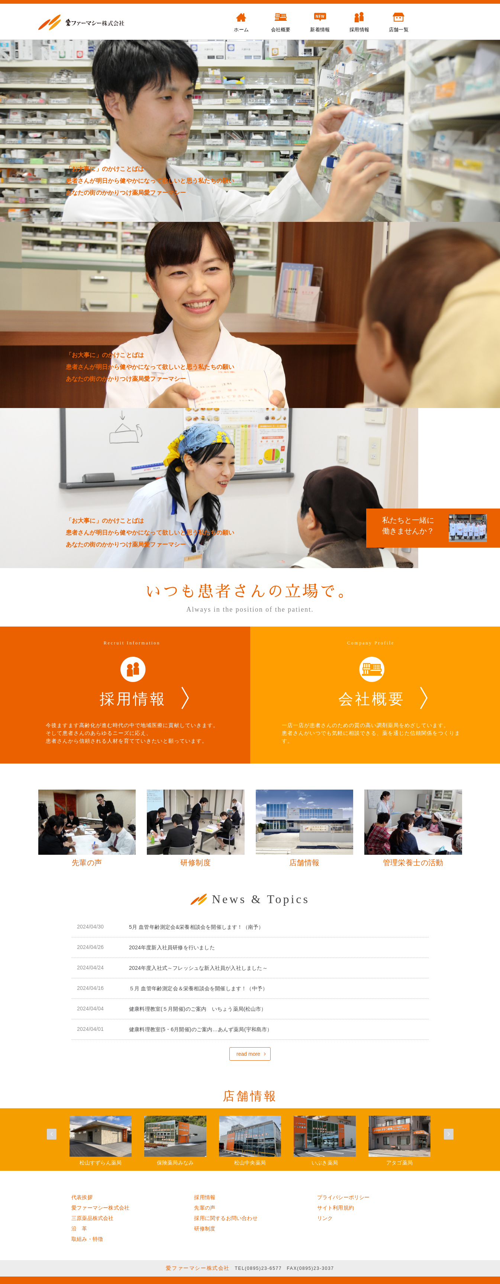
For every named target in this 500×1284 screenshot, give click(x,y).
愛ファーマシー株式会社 (100, 1208)
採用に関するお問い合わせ (225, 1218)
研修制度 (204, 1229)
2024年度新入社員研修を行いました (172, 947)
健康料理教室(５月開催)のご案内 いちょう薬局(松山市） (198, 1009)
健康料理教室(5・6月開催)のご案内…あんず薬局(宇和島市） (200, 1029)
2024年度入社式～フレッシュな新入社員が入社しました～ (198, 968)
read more (248, 1054)
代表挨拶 (82, 1197)
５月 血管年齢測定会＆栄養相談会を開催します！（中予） (198, 988)
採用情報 (204, 1197)
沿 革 (79, 1229)
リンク (325, 1218)
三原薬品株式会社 (92, 1218)
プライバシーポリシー (343, 1197)
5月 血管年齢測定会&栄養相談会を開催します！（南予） (196, 927)
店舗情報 (250, 1096)
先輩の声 (204, 1208)
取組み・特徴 (87, 1239)
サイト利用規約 (335, 1208)
